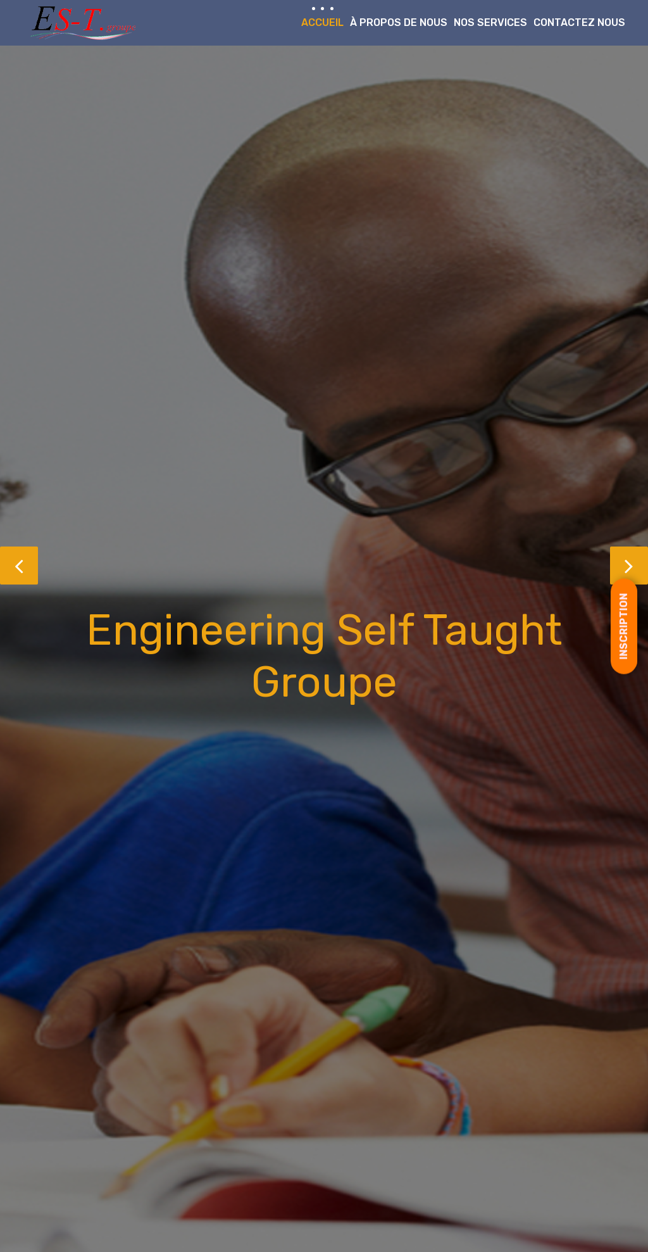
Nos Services (490, 22)
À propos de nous (398, 22)
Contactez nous (579, 22)
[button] (19, 566)
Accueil (322, 22)
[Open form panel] (624, 626)
